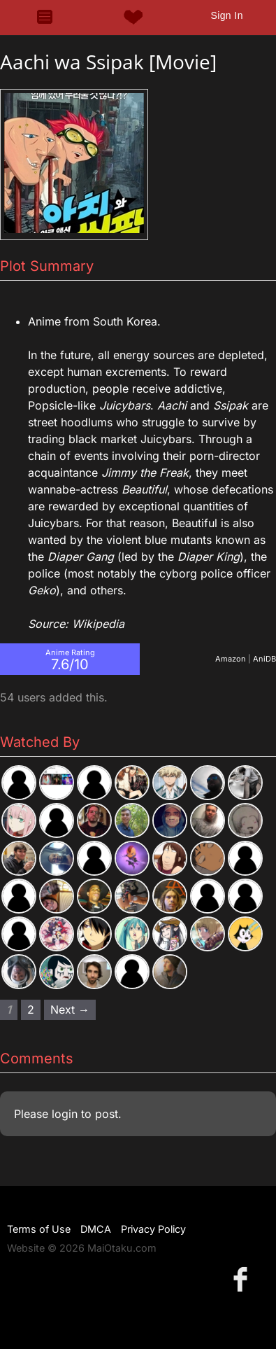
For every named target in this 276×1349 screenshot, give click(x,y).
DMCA (95, 1229)
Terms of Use (39, 1229)
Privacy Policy (153, 1229)
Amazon (230, 659)
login (65, 1114)
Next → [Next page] (69, 1009)
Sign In (226, 15)
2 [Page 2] (30, 1009)
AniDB (264, 659)
